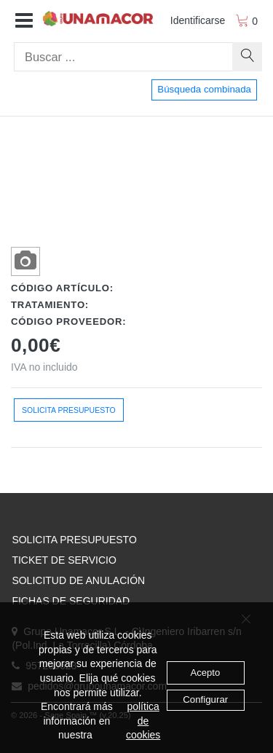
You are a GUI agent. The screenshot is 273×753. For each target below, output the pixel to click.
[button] (24, 21)
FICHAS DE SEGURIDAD (71, 601)
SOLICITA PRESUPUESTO (74, 539)
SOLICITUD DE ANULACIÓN (78, 580)
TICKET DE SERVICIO (64, 560)
